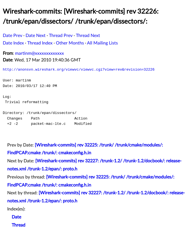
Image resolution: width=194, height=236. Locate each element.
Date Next (36, 35)
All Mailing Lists (102, 43)
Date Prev (12, 35)
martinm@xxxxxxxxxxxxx (39, 53)
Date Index (13, 43)
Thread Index (40, 43)
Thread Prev (61, 35)
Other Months (70, 43)
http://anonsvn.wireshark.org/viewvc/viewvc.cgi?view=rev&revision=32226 (79, 69)
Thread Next (88, 35)
